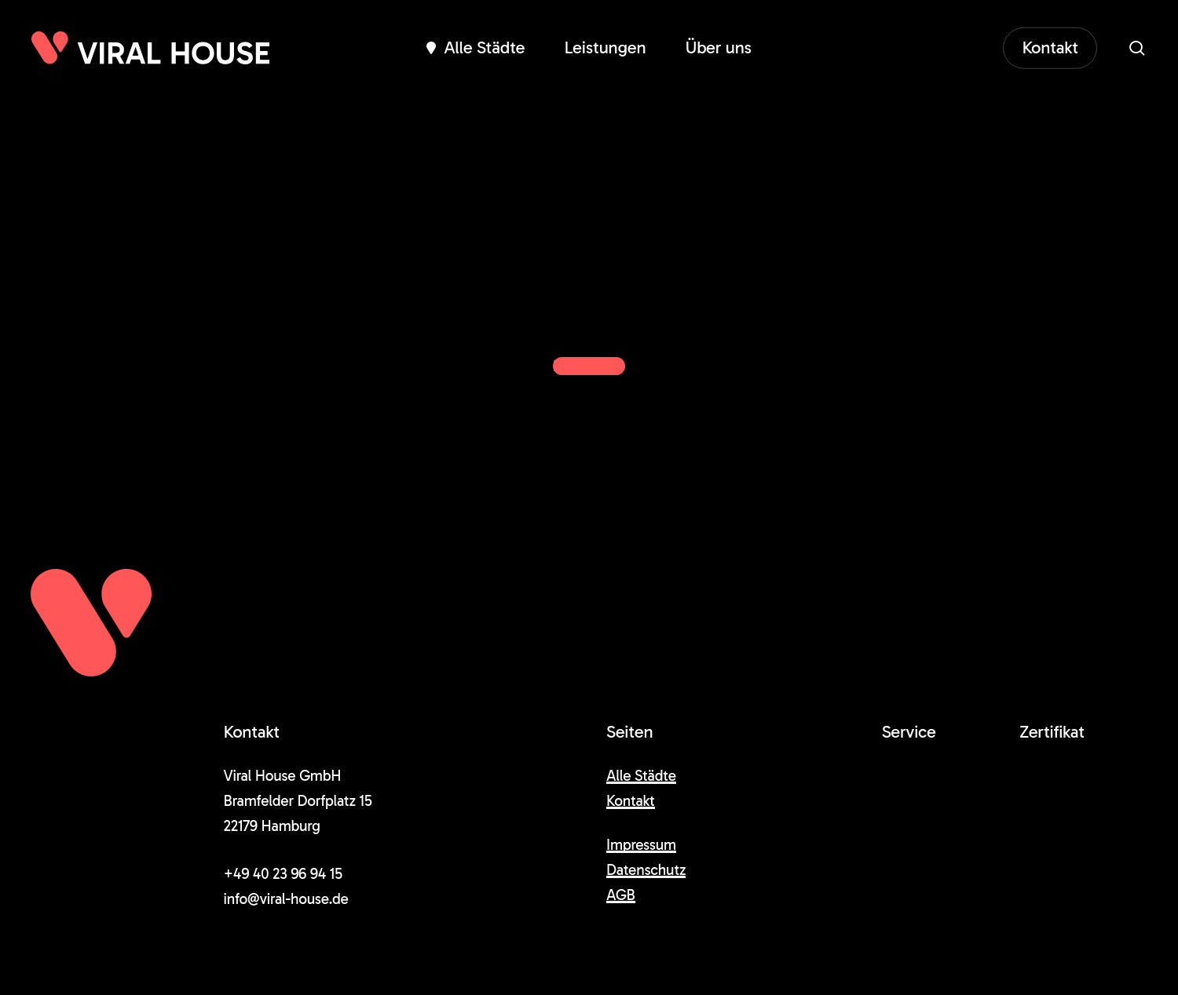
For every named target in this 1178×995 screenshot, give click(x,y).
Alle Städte (641, 776)
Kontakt (630, 801)
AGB (620, 895)
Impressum (641, 845)
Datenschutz (646, 870)
